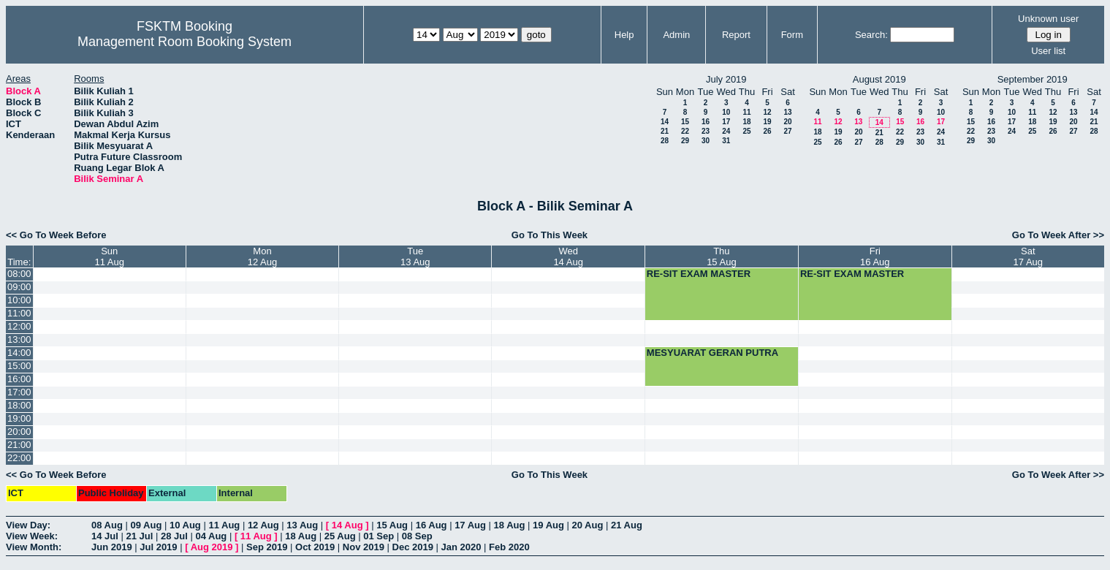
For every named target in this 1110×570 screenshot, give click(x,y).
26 (767, 131)
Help (624, 34)
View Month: (33, 547)
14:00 (19, 352)
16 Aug (431, 525)
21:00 (19, 444)
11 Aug (224, 525)
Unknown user (1048, 18)
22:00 (19, 457)
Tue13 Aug (415, 256)
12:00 (19, 326)
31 (726, 141)
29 (685, 141)
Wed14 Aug (568, 256)
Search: (871, 34)
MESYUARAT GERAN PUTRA (712, 352)
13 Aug (302, 525)
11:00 (19, 313)
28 (665, 141)
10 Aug (185, 525)
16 (706, 122)
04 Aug (211, 536)
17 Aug (470, 525)
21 (665, 131)
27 (787, 131)
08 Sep (417, 536)
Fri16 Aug (875, 256)
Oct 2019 (315, 547)
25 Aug (340, 536)
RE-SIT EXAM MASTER (698, 273)
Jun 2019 (111, 547)
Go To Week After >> (1058, 234)
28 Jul (174, 536)
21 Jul (139, 536)
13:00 (19, 339)
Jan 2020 (461, 547)
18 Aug (509, 525)
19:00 (19, 418)
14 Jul (104, 536)
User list (1048, 50)
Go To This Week (550, 234)
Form (792, 34)
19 (767, 122)
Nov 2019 (363, 547)
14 (665, 122)
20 (787, 122)
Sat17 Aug (1029, 256)
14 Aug (347, 525)
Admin (676, 34)
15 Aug (392, 525)
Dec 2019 (412, 547)
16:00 (19, 378)
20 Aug (588, 525)
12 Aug (263, 525)
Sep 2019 (266, 547)
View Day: (28, 525)
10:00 (19, 299)
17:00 (19, 392)
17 (726, 122)
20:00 (19, 431)
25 (746, 131)
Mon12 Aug (263, 256)
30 (706, 141)
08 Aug (107, 525)
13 (787, 112)
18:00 (19, 405)
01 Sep (378, 536)
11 (746, 112)
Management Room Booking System (184, 41)
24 (726, 131)
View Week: (32, 536)
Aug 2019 (212, 547)
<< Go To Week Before (56, 234)
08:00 (19, 273)
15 (685, 122)
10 (726, 112)
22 (685, 131)
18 (746, 122)
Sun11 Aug (109, 256)
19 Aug (548, 525)
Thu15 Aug (722, 256)
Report (736, 34)
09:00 (19, 286)
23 (706, 131)
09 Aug (145, 525)
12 (767, 112)
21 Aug (626, 525)
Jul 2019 (158, 547)
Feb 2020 (509, 547)
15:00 (19, 365)
